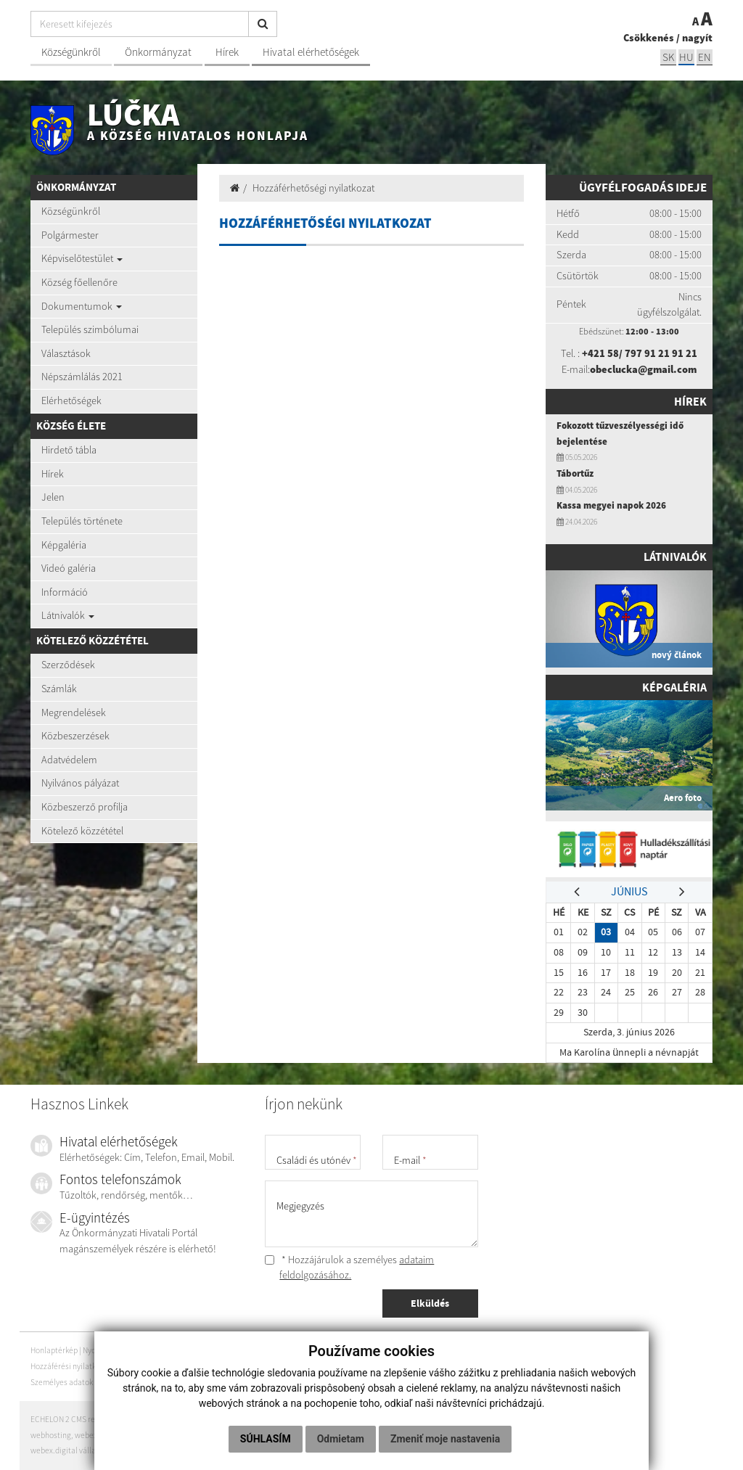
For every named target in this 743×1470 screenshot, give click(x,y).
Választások (66, 353)
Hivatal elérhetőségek (311, 52)
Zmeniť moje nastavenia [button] (369, 1439)
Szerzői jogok (139, 1366)
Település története (82, 520)
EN (704, 57)
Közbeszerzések (75, 735)
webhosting (50, 1435)
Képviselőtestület (82, 258)
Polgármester (70, 235)
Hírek (227, 52)
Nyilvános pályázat (80, 782)
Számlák (59, 688)
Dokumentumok (81, 306)
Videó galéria (68, 568)
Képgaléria (63, 544)
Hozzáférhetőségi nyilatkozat (313, 187)
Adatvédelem (69, 759)
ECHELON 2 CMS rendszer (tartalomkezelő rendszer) (119, 1419)
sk (668, 57)
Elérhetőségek (71, 400)
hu (686, 57)
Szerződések (68, 664)
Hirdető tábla (69, 449)
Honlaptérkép (54, 1351)
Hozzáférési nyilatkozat (70, 1366)
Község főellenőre (79, 282)
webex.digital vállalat (67, 1450)
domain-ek (144, 1435)
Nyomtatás (106, 1351)
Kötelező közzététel (82, 830)
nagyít (697, 37)
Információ (64, 592)
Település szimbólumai (90, 329)
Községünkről (71, 52)
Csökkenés (648, 37)
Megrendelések (73, 712)
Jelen (53, 497)
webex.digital (98, 1435)
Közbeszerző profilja (84, 806)
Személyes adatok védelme (77, 1382)
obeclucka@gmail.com (643, 369)
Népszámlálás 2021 (82, 376)
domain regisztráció (199, 1435)
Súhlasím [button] (333, 1409)
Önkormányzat (158, 52)
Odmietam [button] (408, 1409)
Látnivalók (67, 615)
